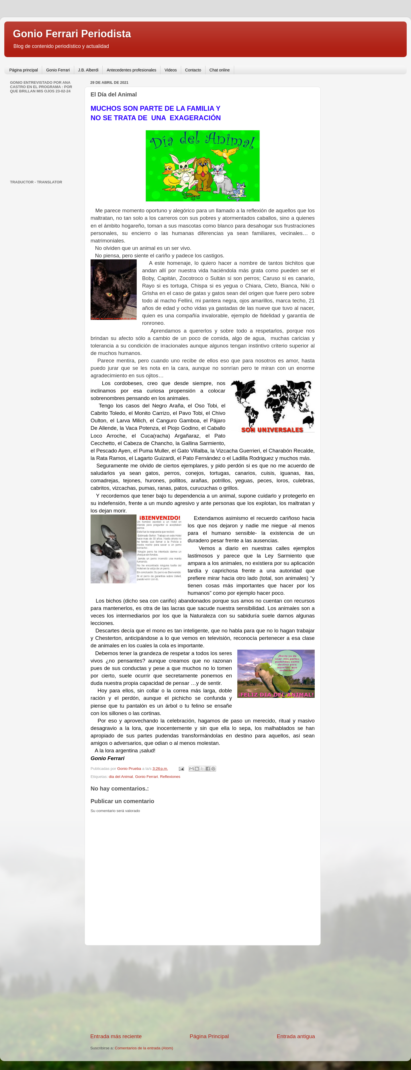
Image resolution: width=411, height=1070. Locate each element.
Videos (171, 70)
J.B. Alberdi (88, 70)
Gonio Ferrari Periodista (72, 34)
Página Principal (209, 1036)
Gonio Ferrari (58, 70)
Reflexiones (170, 776)
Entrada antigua (296, 1036)
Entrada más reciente (116, 1036)
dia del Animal (121, 776)
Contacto (193, 70)
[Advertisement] (202, 989)
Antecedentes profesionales (131, 70)
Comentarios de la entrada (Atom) (144, 1048)
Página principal (23, 70)
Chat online (220, 70)
